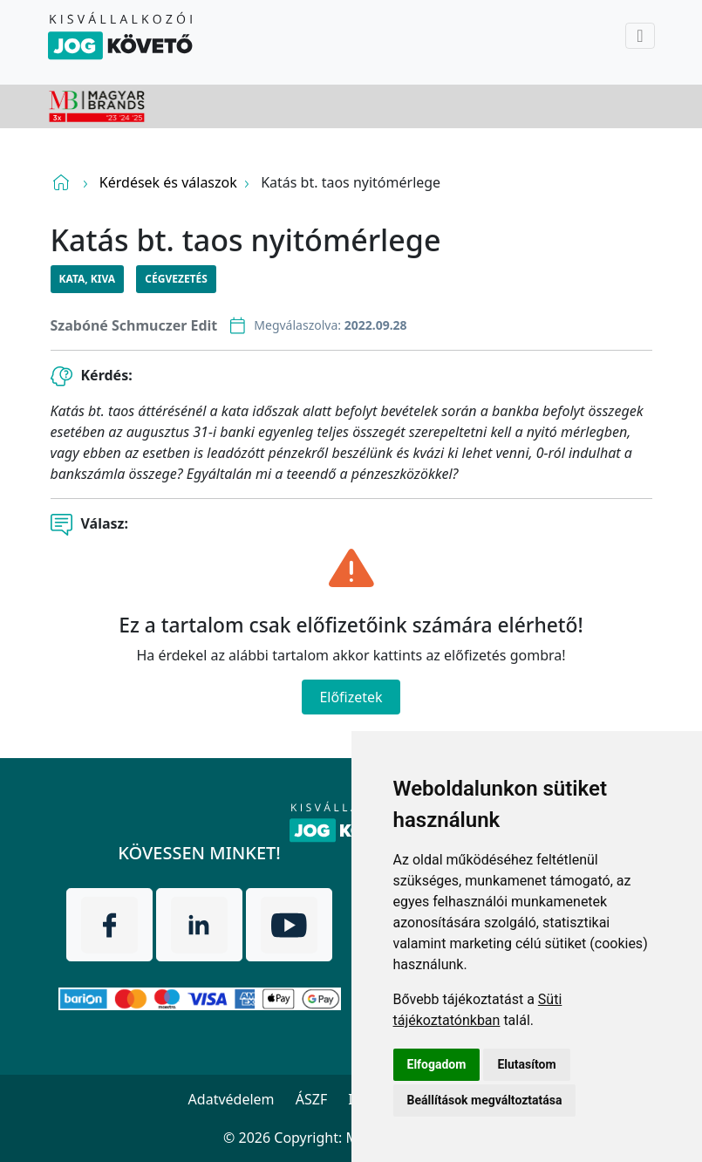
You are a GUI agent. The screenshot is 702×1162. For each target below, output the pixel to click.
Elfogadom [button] (437, 1064)
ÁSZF (311, 1099)
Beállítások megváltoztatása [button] (484, 1100)
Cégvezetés (176, 278)
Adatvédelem (231, 1099)
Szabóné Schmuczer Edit (134, 325)
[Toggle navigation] (639, 36)
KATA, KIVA (87, 278)
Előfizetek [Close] (350, 697)
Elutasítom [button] (526, 1064)
